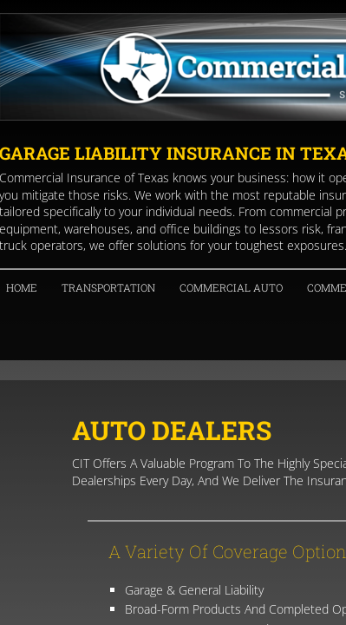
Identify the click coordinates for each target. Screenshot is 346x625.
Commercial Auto (231, 287)
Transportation (108, 287)
